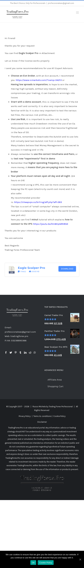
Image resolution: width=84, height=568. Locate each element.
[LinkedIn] (25, 352)
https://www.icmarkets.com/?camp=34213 (39, 80)
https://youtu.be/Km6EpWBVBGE (50, 224)
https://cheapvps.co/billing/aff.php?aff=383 (38, 202)
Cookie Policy (59, 416)
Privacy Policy (25, 416)
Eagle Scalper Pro (31, 268)
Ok (33, 562)
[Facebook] (6, 352)
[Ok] (80, 559)
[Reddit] (30, 352)
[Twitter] (11, 352)
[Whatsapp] (35, 352)
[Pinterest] (15, 352)
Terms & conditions (42, 416)
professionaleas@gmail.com (61, 3)
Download (67, 269)
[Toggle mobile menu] (77, 12)
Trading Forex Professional (61, 406)
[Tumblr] (20, 352)
